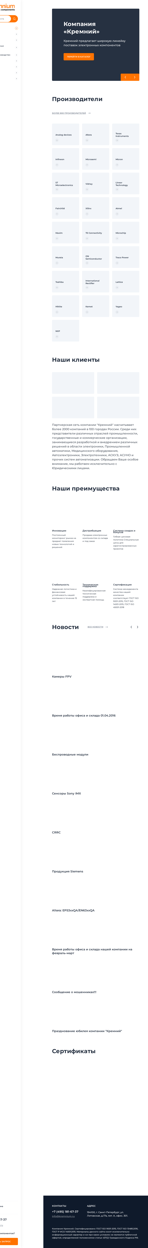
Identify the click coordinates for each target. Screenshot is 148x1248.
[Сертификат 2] (126, 1076)
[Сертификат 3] (65, 1107)
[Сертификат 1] (96, 1076)
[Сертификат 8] (126, 1137)
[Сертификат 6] (65, 1137)
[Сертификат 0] (65, 1076)
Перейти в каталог (78, 56)
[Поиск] (37, 18)
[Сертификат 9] (65, 1168)
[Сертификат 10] (96, 1168)
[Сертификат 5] (126, 1107)
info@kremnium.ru (14, 1225)
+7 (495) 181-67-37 (16, 1220)
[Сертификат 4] (96, 1107)
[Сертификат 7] (96, 1137)
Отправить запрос (21, 1241)
